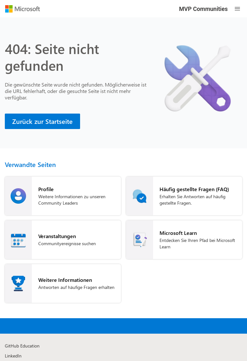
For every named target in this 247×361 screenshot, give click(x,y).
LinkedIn (13, 356)
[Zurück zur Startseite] (42, 121)
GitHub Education (22, 346)
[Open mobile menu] (237, 9)
